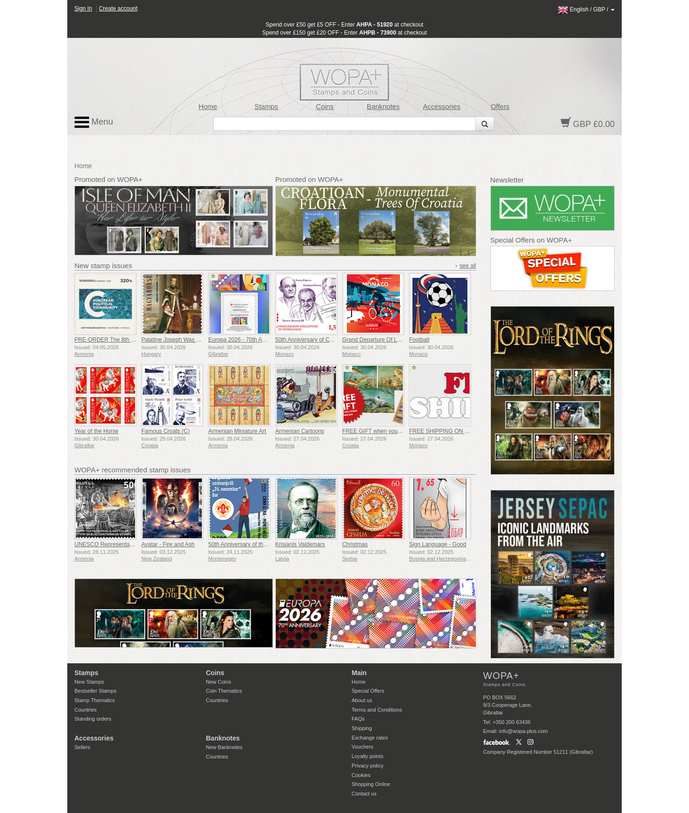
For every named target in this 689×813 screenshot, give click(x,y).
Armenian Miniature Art (237, 431)
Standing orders (92, 719)
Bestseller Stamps (95, 691)
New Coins (218, 682)
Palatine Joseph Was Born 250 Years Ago (193, 339)
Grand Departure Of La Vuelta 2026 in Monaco (401, 339)
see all (468, 265)
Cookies (361, 775)
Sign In (83, 8)
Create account (118, 8)
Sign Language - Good (437, 544)
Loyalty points (367, 756)
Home (208, 106)
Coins (325, 106)
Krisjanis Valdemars (300, 544)
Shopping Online (371, 784)
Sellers (82, 747)
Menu (93, 122)
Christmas (355, 544)
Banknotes (383, 106)
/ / (586, 9)
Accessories (441, 106)
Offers (499, 106)
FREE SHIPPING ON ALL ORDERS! (455, 431)
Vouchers (362, 747)
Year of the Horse (96, 431)
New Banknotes (224, 747)
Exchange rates (370, 738)
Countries (85, 710)
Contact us (364, 793)
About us (362, 700)
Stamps (266, 106)
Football (419, 339)
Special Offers (368, 691)
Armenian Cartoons (299, 431)
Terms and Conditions (377, 710)
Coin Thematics (224, 691)
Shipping (362, 728)
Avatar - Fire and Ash (168, 544)
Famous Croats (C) (165, 431)
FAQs (358, 719)
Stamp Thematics (94, 700)
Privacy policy (367, 765)
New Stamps (89, 682)
